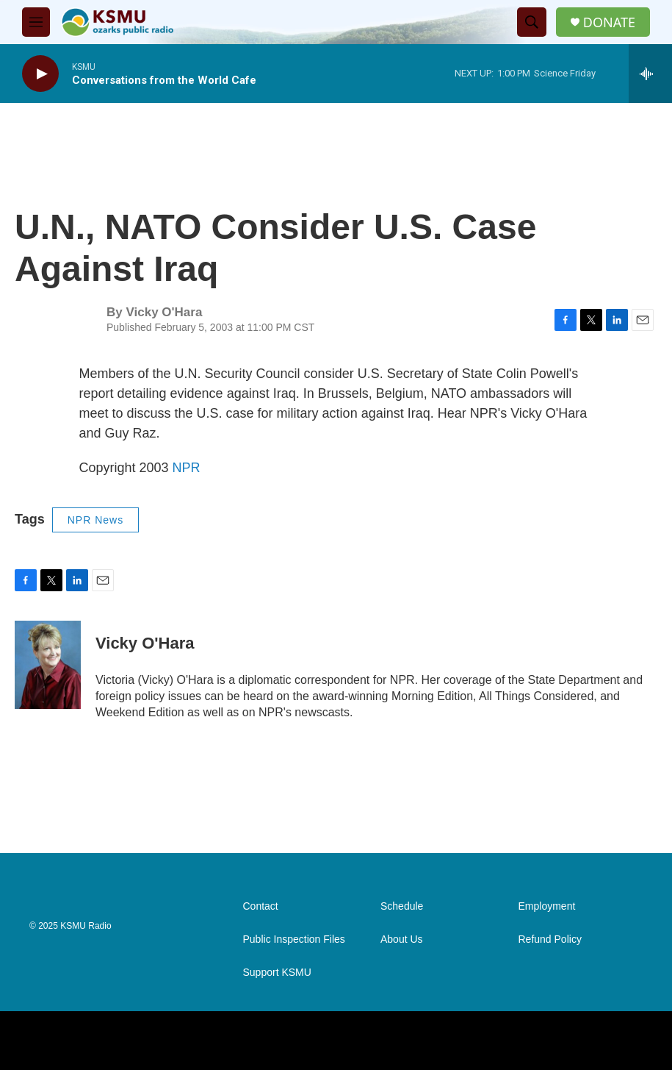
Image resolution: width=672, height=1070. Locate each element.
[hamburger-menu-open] (36, 22)
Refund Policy (550, 939)
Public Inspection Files (294, 939)
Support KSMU (277, 972)
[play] (40, 73)
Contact (260, 906)
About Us (401, 939)
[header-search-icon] (531, 22)
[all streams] (650, 73)
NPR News (95, 520)
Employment (547, 906)
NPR (186, 467)
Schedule (401, 906)
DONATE (609, 22)
